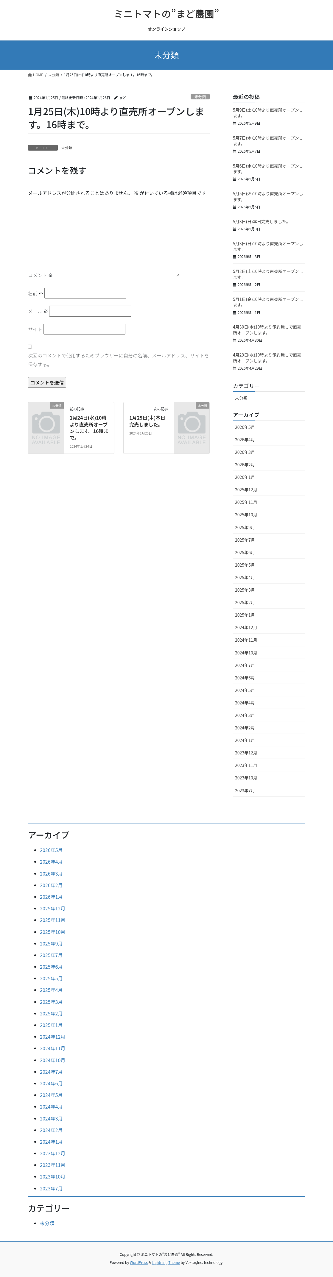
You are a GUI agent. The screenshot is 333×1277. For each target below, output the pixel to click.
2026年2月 (245, 465)
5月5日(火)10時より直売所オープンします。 (268, 196)
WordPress (139, 1262)
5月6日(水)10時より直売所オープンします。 (268, 169)
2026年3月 (245, 452)
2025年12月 (246, 490)
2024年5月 (245, 690)
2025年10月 (246, 515)
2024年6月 (245, 678)
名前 (35, 293)
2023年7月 (245, 790)
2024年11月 (246, 640)
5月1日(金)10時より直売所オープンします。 (268, 302)
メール (38, 311)
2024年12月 (246, 627)
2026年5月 (245, 427)
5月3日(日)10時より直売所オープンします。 (268, 246)
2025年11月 (246, 502)
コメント (40, 275)
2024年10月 (246, 653)
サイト (35, 329)
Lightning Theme (166, 1262)
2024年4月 (245, 703)
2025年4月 (245, 577)
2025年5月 (245, 565)
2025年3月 (245, 590)
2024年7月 (245, 665)
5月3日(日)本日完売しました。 (261, 221)
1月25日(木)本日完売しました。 (147, 421)
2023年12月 (246, 753)
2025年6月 (245, 552)
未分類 (200, 96)
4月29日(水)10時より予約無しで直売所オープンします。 (267, 358)
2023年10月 (246, 778)
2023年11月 (246, 765)
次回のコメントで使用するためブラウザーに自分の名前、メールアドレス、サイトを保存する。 (118, 360)
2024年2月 (245, 728)
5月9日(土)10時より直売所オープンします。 (268, 113)
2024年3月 (245, 715)
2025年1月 (245, 615)
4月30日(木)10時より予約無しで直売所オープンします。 (267, 330)
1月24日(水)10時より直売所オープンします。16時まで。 (89, 427)
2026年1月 (245, 477)
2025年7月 (245, 540)
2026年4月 (245, 440)
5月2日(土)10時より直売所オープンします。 (268, 274)
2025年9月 (245, 527)
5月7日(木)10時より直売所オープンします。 (268, 141)
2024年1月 (245, 740)
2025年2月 (245, 602)
